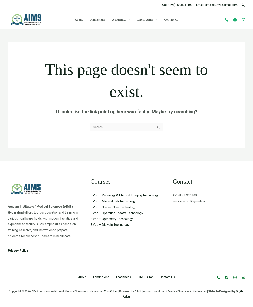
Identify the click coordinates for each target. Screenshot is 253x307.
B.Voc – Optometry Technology (111, 219)
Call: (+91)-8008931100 (177, 5)
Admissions (99, 19)
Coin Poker (110, 291)
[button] (243, 5)
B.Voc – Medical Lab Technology (112, 201)
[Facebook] (235, 20)
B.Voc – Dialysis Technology (110, 225)
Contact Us (168, 19)
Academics (121, 19)
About (82, 19)
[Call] (218, 277)
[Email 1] (243, 277)
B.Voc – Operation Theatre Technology (116, 213)
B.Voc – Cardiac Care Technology (113, 207)
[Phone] (226, 20)
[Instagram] (243, 20)
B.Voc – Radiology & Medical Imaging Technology (124, 195)
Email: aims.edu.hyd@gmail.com (217, 5)
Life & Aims (145, 19)
